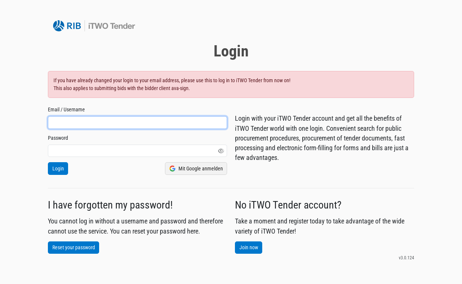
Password (58, 138)
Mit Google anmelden (196, 169)
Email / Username (66, 109)
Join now (248, 247)
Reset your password (73, 247)
